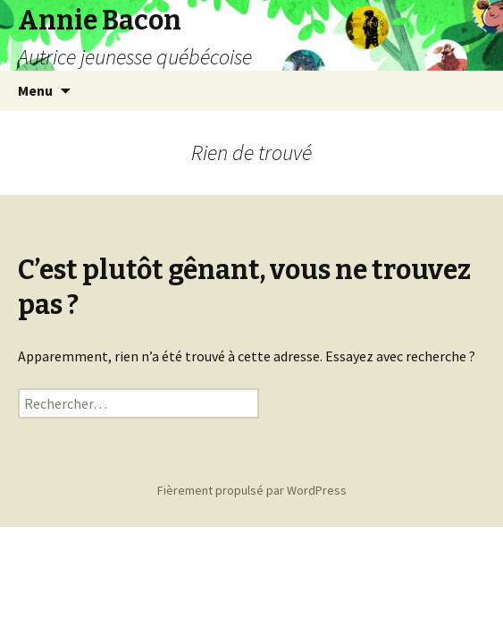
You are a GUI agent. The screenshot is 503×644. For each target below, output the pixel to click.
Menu (35, 90)
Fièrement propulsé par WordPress (252, 490)
